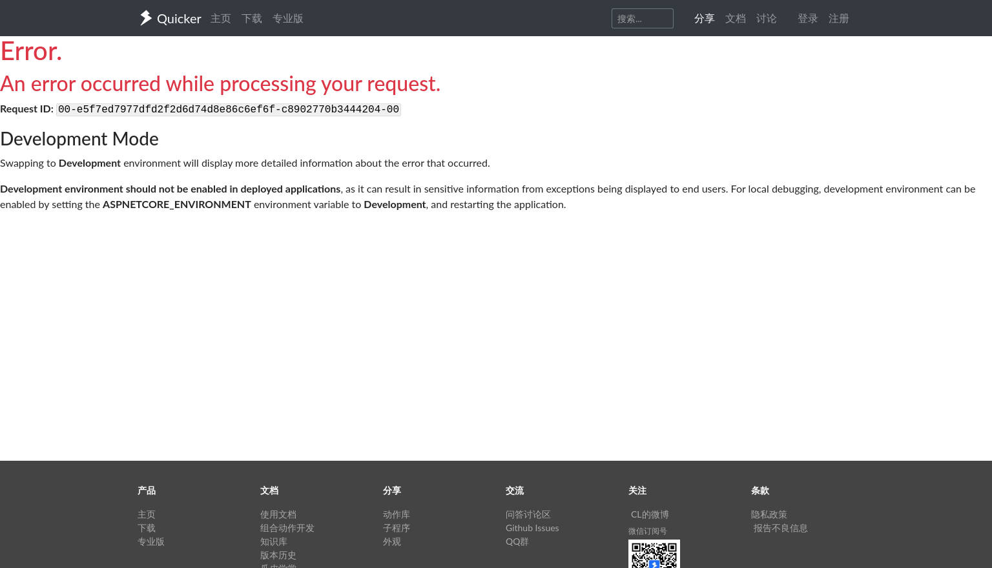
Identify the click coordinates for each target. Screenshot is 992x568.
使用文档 (278, 514)
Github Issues (532, 527)
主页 (221, 18)
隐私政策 (769, 514)
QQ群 (517, 541)
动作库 (396, 514)
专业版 (288, 18)
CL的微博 (650, 514)
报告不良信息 (781, 527)
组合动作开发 (287, 527)
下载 (252, 18)
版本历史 (278, 554)
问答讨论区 (528, 514)
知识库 (273, 541)
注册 (839, 18)
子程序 (396, 527)
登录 (808, 18)
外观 (392, 541)
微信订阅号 (647, 531)
